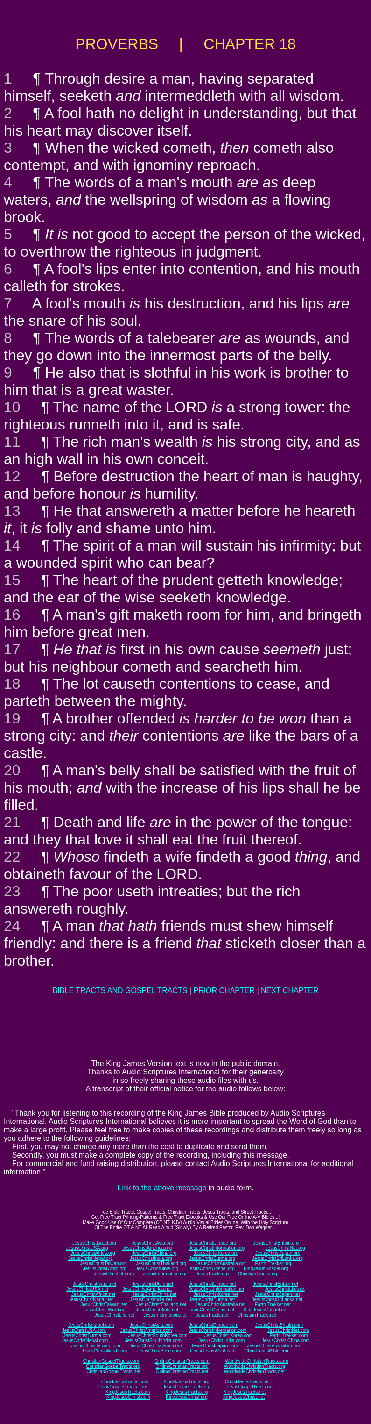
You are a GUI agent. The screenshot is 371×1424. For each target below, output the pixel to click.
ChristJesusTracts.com (124, 1381)
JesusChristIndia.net (151, 1299)
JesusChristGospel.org (211, 1268)
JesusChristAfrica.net (93, 1294)
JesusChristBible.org (156, 1268)
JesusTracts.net (212, 1314)
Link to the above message (161, 1188)
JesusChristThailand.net (161, 1304)
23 (12, 891)
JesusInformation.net (165, 1314)
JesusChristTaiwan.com (95, 1345)
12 (12, 476)
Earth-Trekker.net (273, 1304)
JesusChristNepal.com (84, 1340)
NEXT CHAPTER (289, 991)
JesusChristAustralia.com (273, 1345)
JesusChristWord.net (105, 1309)
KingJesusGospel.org (266, 1268)
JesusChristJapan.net (277, 1294)
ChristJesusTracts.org (187, 1381)
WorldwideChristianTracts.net (254, 1371)
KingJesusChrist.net (244, 1397)
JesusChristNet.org (285, 1248)
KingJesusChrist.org (186, 1397)
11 (12, 441)
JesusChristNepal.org (90, 1258)
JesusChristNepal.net (91, 1299)
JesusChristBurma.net (212, 1299)
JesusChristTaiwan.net (103, 1304)
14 (12, 545)
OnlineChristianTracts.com (181, 1361)
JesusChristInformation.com (217, 1330)
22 (12, 856)
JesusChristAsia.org (152, 1242)
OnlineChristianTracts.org (182, 1366)
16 (12, 614)
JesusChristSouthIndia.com (153, 1340)
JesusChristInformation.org (217, 1248)
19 (12, 718)
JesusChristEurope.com (213, 1325)
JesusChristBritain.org (276, 1242)
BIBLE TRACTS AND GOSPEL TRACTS (120, 991)
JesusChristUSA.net (87, 1289)
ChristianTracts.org (257, 1273)
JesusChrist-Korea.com (228, 1335)
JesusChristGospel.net (211, 1309)
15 (12, 580)
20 (12, 770)
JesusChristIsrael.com (91, 1325)
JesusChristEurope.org (212, 1242)
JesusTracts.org (212, 1273)
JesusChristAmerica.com (146, 1330)
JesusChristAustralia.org (221, 1263)
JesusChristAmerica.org (147, 1248)
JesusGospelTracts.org (186, 1386)
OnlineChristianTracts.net (182, 1371)
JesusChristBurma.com (87, 1335)
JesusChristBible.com (158, 1350)
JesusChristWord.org (104, 1268)
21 (12, 822)
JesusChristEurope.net (212, 1284)
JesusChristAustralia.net (221, 1304)
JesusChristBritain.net (275, 1284)
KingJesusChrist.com (128, 1397)
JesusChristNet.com (288, 1330)
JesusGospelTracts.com (122, 1386)
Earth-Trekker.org (273, 1263)
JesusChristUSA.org (87, 1248)
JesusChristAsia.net (152, 1284)
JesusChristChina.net (154, 1294)
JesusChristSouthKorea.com (158, 1335)
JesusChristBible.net (157, 1309)
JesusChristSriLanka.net (277, 1299)
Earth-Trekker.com (289, 1335)
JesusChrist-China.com (285, 1340)
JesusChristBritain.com (279, 1325)
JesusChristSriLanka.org (277, 1258)
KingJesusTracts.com (127, 1392)
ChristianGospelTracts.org (113, 1366)
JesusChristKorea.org (215, 1253)
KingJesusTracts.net (245, 1392)
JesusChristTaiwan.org (103, 1263)
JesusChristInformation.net (216, 1289)
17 (12, 649)
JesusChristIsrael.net (94, 1284)
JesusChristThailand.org (161, 1263)
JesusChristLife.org (114, 1273)
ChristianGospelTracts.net (113, 1371)
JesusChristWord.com (104, 1350)
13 (12, 510)
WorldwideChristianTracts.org (254, 1366)
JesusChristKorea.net (215, 1294)
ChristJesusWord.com (213, 1350)
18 (12, 683)
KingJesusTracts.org (187, 1392)
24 (12, 925)
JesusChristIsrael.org (94, 1242)
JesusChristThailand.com (155, 1345)
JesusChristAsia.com (151, 1325)
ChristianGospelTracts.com (111, 1361)
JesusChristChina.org (154, 1253)
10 (12, 407)
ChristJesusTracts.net (247, 1381)
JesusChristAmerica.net (147, 1289)
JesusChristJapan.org (278, 1253)
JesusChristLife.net (285, 1289)
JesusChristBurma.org (212, 1258)
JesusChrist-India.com (221, 1340)
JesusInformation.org (164, 1273)
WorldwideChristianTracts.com (256, 1361)
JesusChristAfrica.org (93, 1253)
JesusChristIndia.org (151, 1258)
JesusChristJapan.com (214, 1345)
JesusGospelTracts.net (250, 1386)
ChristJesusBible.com (267, 1350)
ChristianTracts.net (257, 1314)
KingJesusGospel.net (266, 1309)
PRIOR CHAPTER (224, 991)
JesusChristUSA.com (84, 1330)
